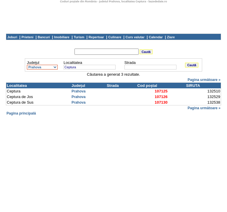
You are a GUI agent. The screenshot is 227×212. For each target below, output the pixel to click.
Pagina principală (21, 113)
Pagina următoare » (204, 80)
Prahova (78, 91)
